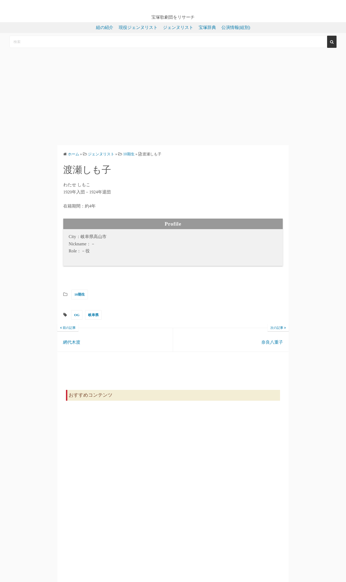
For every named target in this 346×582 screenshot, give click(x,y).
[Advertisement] (173, 96)
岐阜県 (93, 315)
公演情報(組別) (235, 27)
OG (76, 315)
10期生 (79, 294)
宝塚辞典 (207, 27)
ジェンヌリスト (178, 27)
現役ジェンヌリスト (138, 27)
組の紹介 (104, 27)
